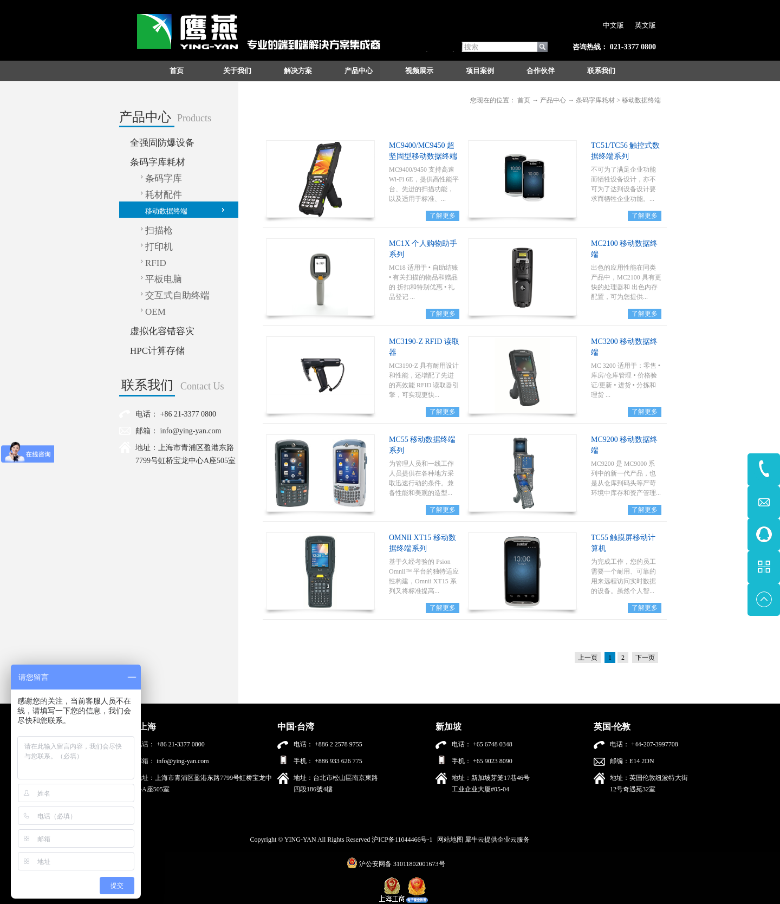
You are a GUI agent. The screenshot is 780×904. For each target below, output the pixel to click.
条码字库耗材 (595, 100)
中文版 (613, 25)
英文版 (645, 25)
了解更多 (443, 215)
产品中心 (553, 100)
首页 (177, 71)
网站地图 (448, 839)
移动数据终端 (641, 100)
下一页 (645, 657)
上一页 (587, 657)
